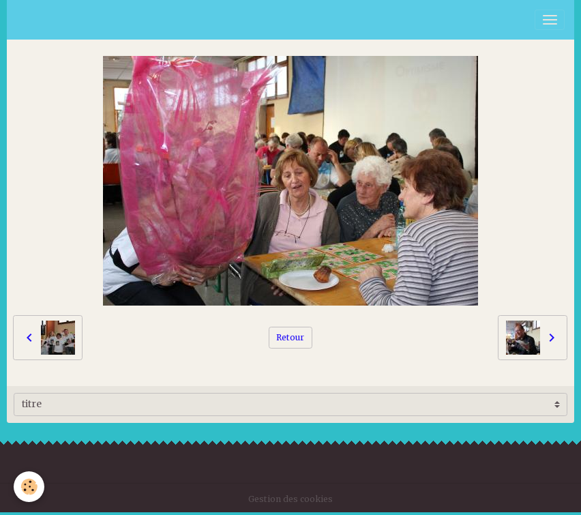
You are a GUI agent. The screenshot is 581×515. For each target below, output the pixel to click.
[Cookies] (29, 486)
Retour (290, 337)
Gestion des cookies (290, 499)
